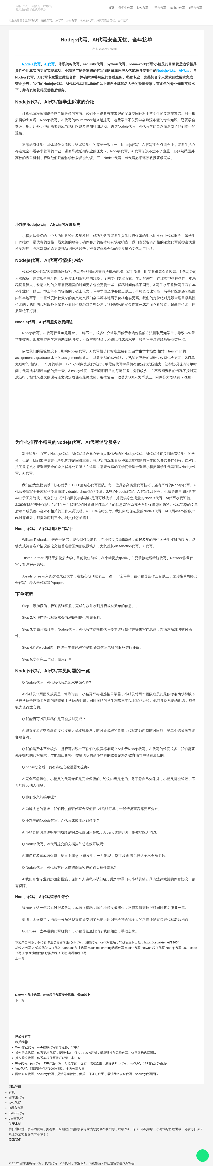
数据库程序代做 (56, 953)
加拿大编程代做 (33, 953)
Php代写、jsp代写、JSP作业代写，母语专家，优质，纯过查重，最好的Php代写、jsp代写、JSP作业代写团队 (91, 1063)
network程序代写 (153, 947)
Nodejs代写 (31, 64)
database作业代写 (74, 947)
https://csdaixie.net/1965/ (161, 942)
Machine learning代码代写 (106, 947)
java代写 (142, 7)
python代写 (177, 7)
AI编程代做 (40, 947)
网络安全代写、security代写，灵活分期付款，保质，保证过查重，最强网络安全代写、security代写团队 (86, 1074)
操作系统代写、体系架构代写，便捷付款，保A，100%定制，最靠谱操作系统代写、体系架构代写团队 (85, 1052)
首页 (111, 7)
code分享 (71, 20)
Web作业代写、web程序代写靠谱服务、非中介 (47, 1047)
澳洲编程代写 (77, 953)
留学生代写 (125, 7)
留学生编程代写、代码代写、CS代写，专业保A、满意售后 (60, 1163)
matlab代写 (133, 947)
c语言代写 (195, 7)
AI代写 (49, 64)
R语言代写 (159, 7)
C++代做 (55, 947)
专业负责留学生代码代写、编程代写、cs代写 (36, 20)
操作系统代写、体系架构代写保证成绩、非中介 (48, 1058)
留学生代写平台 (124, 1163)
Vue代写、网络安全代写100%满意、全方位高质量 (50, 1068)
